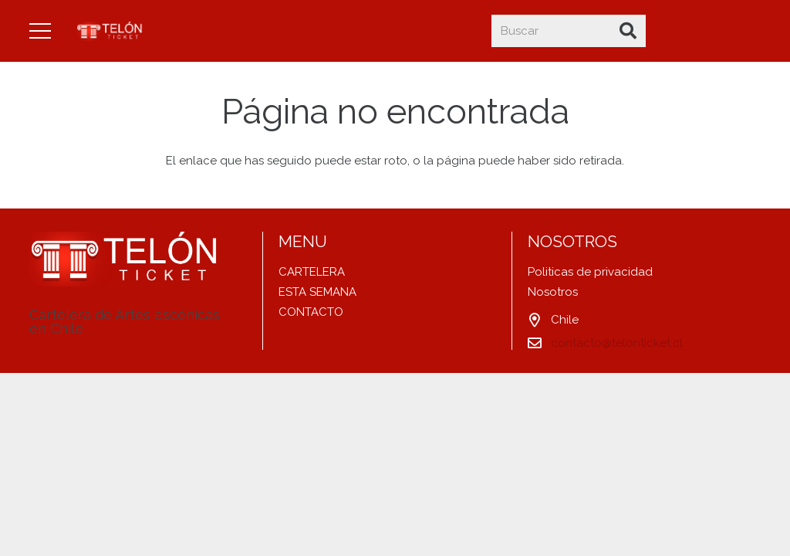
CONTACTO (311, 312)
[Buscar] (568, 31)
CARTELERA (312, 272)
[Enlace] (110, 31)
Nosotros (553, 292)
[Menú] (40, 31)
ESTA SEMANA (317, 292)
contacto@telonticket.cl (617, 343)
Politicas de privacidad (590, 272)
